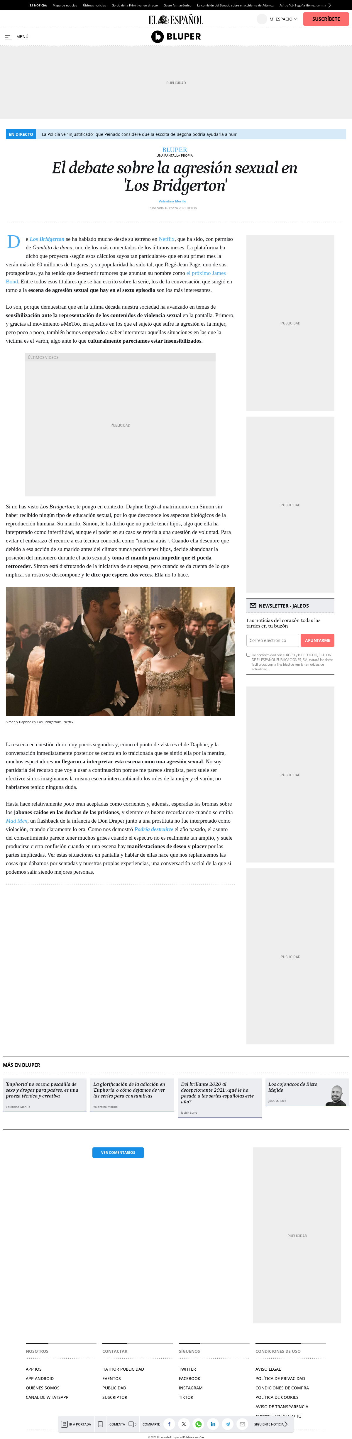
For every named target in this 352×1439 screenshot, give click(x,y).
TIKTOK (186, 1397)
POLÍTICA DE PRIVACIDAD (280, 1378)
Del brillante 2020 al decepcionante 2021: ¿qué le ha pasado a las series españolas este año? (217, 1093)
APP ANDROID (40, 1378)
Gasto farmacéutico (177, 5)
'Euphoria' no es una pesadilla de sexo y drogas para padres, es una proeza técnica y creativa (42, 1090)
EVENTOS (111, 1378)
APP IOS (34, 1369)
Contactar (114, 1351)
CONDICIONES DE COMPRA (282, 1388)
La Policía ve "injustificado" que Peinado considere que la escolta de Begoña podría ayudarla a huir (139, 134)
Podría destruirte (153, 829)
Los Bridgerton (47, 239)
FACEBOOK (189, 1378)
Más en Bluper (21, 1065)
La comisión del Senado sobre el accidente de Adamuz (235, 5)
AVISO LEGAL (268, 1369)
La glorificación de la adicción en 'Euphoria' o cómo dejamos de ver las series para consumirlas (129, 1090)
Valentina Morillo (172, 201)
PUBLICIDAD (114, 1388)
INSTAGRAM (191, 1388)
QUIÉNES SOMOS (43, 1388)
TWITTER (187, 1369)
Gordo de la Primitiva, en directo (135, 5)
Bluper (174, 149)
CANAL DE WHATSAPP (47, 1397)
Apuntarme (317, 640)
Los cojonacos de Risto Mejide (292, 1087)
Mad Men (16, 821)
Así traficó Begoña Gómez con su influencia (310, 5)
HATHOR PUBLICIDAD (123, 1369)
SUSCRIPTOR (114, 1397)
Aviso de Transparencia (281, 1406)
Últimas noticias (94, 5)
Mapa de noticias (65, 5)
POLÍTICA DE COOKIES (277, 1397)
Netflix (167, 239)
